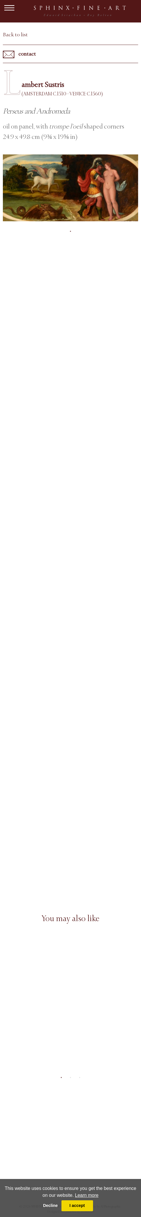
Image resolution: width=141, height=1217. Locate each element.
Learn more (86, 1195)
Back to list (15, 34)
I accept (77, 1205)
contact (19, 54)
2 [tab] (71, 1077)
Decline (50, 1205)
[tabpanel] (70, 187)
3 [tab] (80, 1077)
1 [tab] (71, 231)
